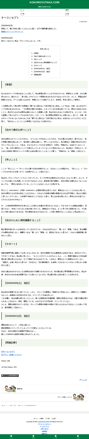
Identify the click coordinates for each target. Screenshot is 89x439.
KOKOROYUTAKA (44, 422)
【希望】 (36, 53)
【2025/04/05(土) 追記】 (42, 69)
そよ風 (54, 418)
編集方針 (44, 434)
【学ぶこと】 (37, 59)
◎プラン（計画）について (11, 355)
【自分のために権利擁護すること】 (45, 62)
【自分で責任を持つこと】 (42, 56)
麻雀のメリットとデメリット (12, 32)
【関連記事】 (37, 75)
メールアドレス (44, 426)
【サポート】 (37, 65)
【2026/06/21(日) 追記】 (42, 72)
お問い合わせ (44, 429)
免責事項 (44, 431)
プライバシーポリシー (44, 424)
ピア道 (48, 418)
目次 (41, 49)
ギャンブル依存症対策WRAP (10, 375)
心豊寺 (42, 418)
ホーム (36, 418)
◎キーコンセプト (8, 352)
